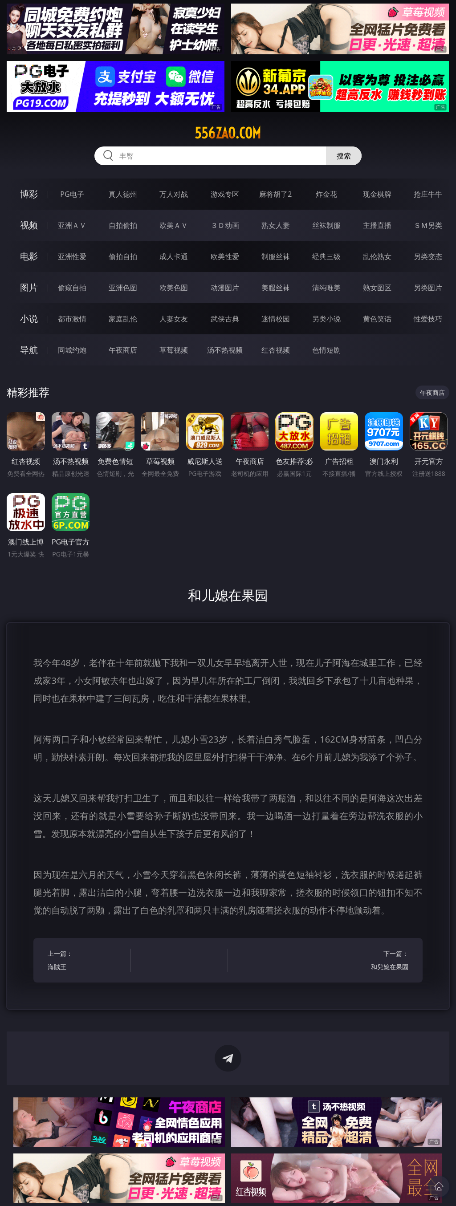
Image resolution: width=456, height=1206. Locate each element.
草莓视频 (173, 350)
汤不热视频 (225, 350)
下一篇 (369, 961)
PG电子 (72, 194)
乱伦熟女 (377, 256)
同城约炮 (72, 350)
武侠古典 (225, 319)
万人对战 (173, 194)
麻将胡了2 (275, 194)
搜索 (344, 156)
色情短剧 (326, 350)
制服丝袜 (275, 256)
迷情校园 (275, 319)
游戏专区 (225, 194)
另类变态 (428, 256)
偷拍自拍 (123, 256)
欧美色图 (173, 287)
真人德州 (123, 194)
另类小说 (326, 319)
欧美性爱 (225, 256)
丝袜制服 (326, 225)
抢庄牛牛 (428, 194)
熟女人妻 (275, 225)
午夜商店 (123, 350)
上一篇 (87, 961)
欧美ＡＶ (173, 225)
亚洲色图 (123, 287)
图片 (29, 287)
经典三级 (326, 256)
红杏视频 (275, 350)
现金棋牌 (377, 194)
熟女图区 (377, 287)
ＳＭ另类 (428, 225)
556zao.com (228, 133)
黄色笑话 (377, 319)
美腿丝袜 (275, 287)
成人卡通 (173, 256)
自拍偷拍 (123, 225)
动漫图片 (225, 287)
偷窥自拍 (72, 287)
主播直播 (377, 225)
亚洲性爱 (72, 256)
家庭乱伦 (123, 319)
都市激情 (72, 319)
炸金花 (326, 194)
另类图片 (428, 287)
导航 (29, 350)
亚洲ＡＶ (72, 225)
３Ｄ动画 (225, 225)
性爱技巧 (428, 319)
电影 (29, 256)
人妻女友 (173, 319)
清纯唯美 (326, 287)
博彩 (29, 194)
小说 (29, 319)
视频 (29, 225)
